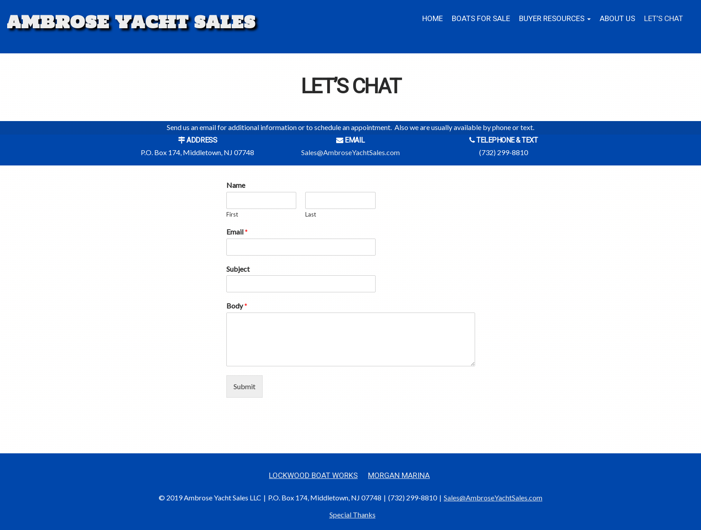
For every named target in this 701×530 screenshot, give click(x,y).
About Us (617, 18)
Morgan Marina (399, 475)
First (232, 214)
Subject (238, 269)
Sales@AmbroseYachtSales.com (350, 152)
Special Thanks (352, 514)
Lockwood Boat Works (313, 475)
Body (236, 305)
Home (432, 18)
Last (310, 214)
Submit (244, 386)
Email (237, 231)
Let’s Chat (663, 18)
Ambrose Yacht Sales (131, 22)
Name (235, 185)
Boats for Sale (481, 18)
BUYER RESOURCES (555, 18)
